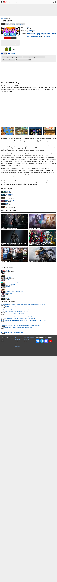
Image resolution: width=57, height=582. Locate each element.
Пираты (28, 36)
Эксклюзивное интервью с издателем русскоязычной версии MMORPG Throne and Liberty (42, 260)
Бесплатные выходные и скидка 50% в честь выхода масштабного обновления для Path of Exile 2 (20, 325)
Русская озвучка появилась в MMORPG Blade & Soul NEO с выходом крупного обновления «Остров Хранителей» (23, 313)
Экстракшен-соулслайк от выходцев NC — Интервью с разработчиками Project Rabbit (14, 227)
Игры (9, 1)
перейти (12, 59)
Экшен (28, 27)
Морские (32, 33)
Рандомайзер (17, 346)
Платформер (40, 34)
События (7, 24)
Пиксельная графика (49, 34)
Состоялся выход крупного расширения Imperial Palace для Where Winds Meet (16, 327)
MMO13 (16, 337)
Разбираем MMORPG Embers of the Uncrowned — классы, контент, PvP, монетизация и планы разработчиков (22, 306)
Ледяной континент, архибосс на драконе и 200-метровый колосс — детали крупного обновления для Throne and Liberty (25, 316)
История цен (15, 44)
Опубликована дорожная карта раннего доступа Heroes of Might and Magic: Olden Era (18, 318)
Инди (32, 36)
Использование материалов (29, 337)
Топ (26, 1)
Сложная (35, 34)
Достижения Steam (46, 36)
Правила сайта (26, 339)
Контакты (25, 341)
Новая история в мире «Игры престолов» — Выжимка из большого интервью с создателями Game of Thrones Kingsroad (14, 260)
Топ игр (16, 341)
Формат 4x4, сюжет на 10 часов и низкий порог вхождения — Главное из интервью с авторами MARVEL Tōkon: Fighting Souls (41, 243)
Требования (12, 24)
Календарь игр (17, 344)
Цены (17, 24)
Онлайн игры (17, 339)
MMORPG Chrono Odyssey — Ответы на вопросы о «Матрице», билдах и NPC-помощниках (13, 244)
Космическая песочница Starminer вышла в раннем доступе (13, 329)
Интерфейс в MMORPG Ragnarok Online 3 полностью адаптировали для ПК (16, 309)
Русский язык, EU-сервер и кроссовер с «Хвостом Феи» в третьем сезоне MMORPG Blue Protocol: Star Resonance (23, 304)
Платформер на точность (45, 33)
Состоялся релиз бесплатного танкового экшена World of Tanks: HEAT (14, 311)
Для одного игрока (37, 36)
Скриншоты (22, 24)
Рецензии (21, 1)
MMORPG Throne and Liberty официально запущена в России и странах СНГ (42, 227)
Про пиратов (37, 33)
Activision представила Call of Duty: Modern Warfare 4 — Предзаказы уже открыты (17, 322)
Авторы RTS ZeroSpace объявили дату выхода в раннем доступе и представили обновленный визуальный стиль (23, 320)
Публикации (15, 1)
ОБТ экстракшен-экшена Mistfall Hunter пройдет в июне (12, 332)
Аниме (28, 33)
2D (43, 34)
